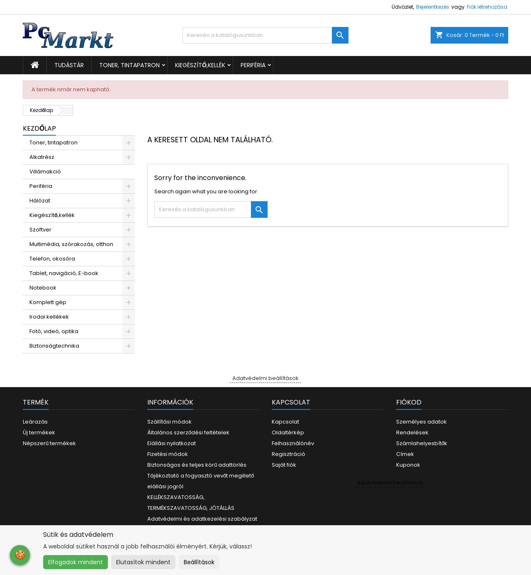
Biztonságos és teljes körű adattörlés (196, 465)
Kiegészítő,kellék (200, 65)
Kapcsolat (285, 422)
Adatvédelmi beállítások (265, 378)
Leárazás (35, 422)
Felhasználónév (293, 443)
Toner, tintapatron (129, 65)
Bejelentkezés (432, 6)
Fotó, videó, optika (53, 331)
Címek (405, 454)
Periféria (253, 65)
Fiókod (408, 402)
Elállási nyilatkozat (171, 443)
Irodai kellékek (49, 317)
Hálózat (39, 201)
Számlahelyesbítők (421, 443)
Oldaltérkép (288, 432)
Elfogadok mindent (75, 562)
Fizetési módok (167, 454)
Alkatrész (41, 157)
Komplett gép (47, 302)
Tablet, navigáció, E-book (63, 273)
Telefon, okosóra (52, 259)
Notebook (42, 288)
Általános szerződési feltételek (188, 432)
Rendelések (412, 432)
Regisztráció (288, 454)
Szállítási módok (169, 422)
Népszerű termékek (49, 443)
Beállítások (199, 562)
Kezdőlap (39, 128)
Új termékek (39, 432)
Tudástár (69, 65)
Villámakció (45, 171)
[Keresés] (265, 35)
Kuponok (408, 465)
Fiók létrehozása (487, 6)
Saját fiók (284, 465)
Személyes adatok (421, 422)
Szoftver (40, 230)
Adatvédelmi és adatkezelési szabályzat (202, 519)
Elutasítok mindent (143, 562)
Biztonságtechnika (54, 346)
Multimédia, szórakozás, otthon (71, 244)
